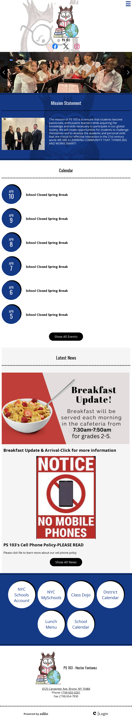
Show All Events (66, 337)
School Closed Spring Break (47, 195)
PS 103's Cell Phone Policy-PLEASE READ (43, 545)
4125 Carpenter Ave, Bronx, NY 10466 (66, 689)
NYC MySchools (51, 594)
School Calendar (80, 624)
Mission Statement (66, 103)
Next (128, 72)
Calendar (66, 170)
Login (100, 714)
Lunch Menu (51, 624)
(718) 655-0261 (70, 692)
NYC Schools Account (22, 594)
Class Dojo (81, 595)
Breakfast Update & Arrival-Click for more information (59, 450)
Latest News (66, 357)
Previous (4, 72)
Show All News (66, 562)
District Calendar (110, 594)
